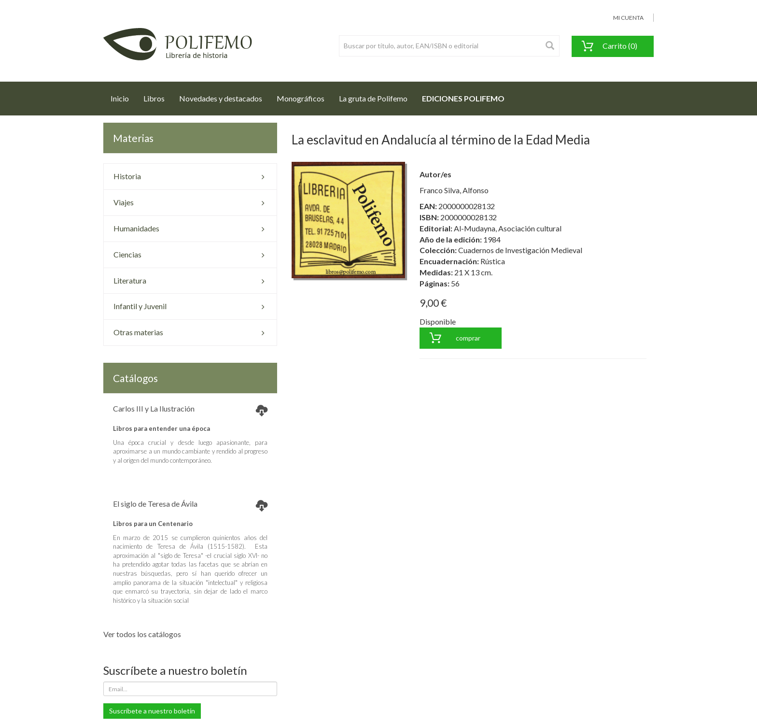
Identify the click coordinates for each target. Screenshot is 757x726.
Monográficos (300, 98)
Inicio (123, 95)
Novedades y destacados (220, 98)
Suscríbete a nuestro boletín (152, 711)
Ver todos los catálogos (142, 634)
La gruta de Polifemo (373, 98)
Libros (154, 98)
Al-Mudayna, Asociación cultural (507, 228)
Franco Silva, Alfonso (454, 190)
